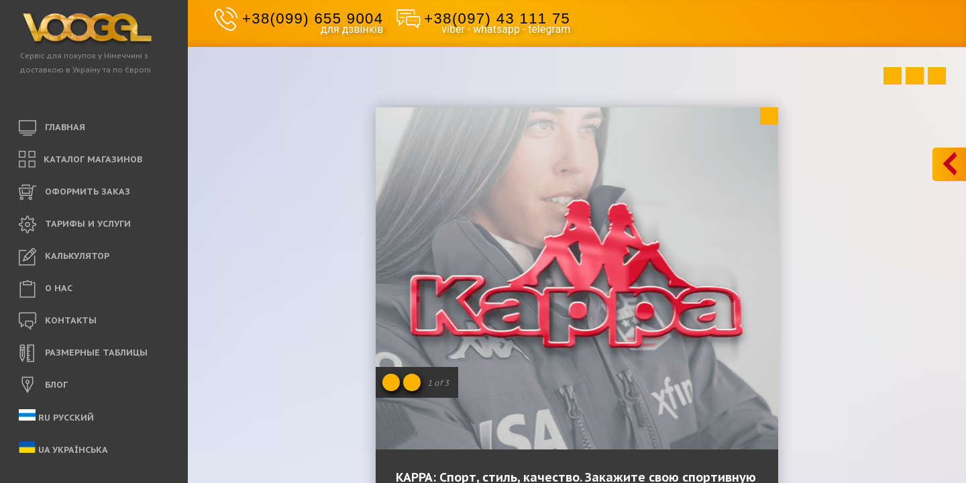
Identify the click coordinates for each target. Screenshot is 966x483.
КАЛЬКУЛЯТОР (64, 257)
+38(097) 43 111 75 (497, 18)
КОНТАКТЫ (58, 321)
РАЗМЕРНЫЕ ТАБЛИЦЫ (83, 353)
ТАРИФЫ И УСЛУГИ (75, 224)
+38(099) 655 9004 (312, 18)
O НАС (45, 289)
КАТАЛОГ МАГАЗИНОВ (80, 160)
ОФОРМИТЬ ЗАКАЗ (74, 192)
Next (937, 76)
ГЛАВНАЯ (52, 128)
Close (769, 116)
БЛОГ (43, 385)
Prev (892, 76)
